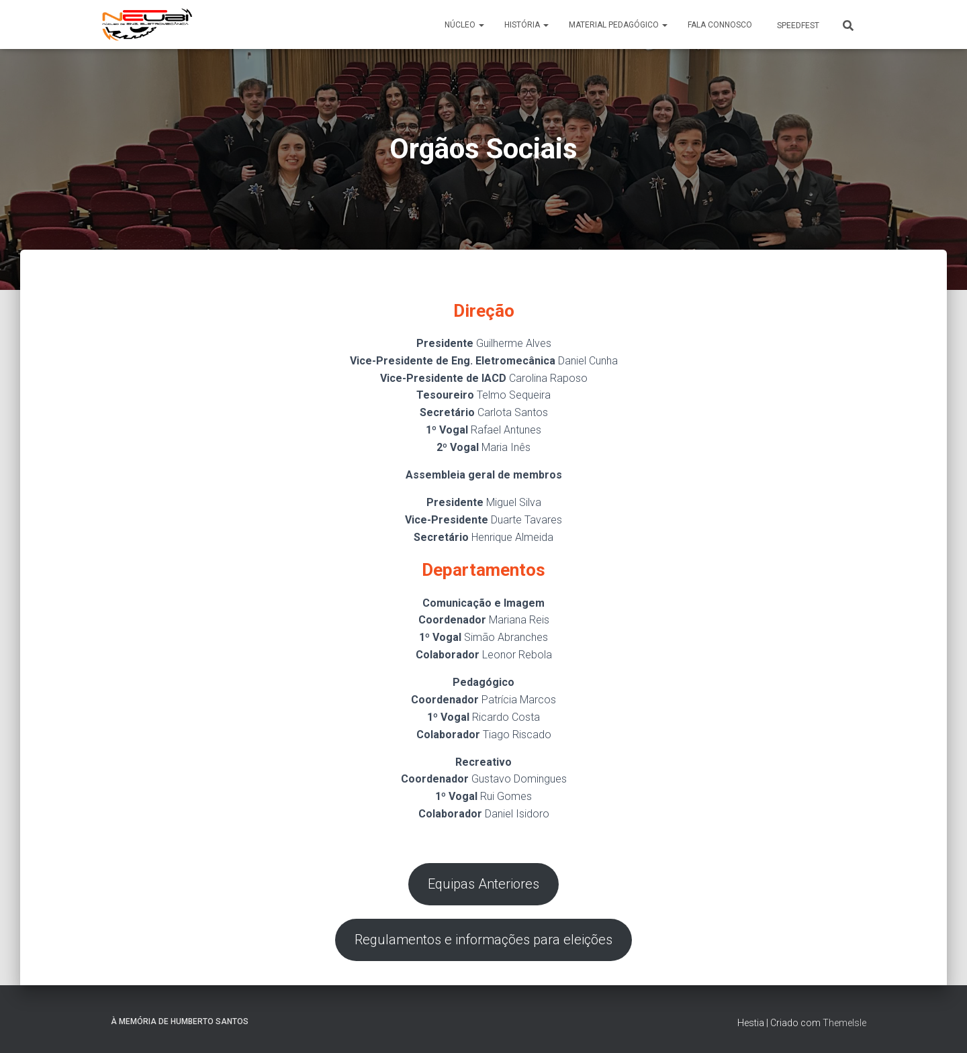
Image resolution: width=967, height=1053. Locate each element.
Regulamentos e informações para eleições (484, 940)
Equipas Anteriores (484, 884)
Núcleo (464, 25)
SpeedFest (797, 25)
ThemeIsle (844, 1023)
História (526, 25)
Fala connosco (720, 25)
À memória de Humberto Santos (179, 1022)
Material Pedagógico (618, 25)
